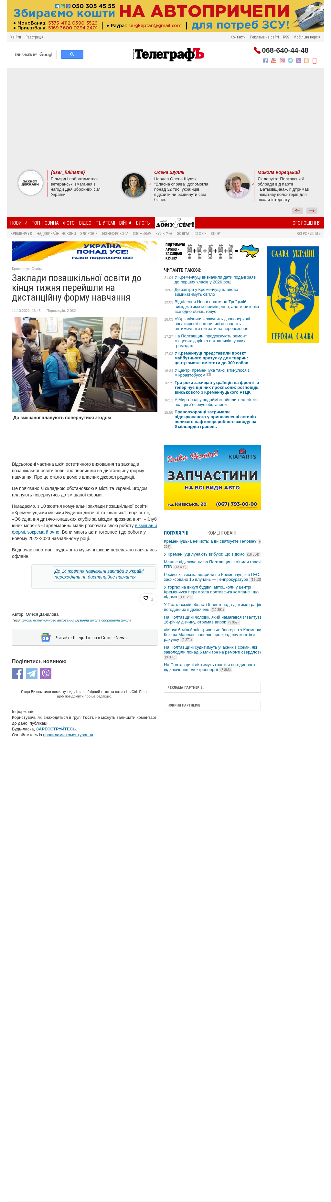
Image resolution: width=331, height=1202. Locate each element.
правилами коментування (68, 734)
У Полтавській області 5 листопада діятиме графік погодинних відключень (213, 607)
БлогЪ (143, 223)
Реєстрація (35, 37)
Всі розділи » (309, 233)
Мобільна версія (307, 37)
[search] (33, 55)
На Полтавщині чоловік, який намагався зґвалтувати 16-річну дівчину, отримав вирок (215, 619)
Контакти (238, 37)
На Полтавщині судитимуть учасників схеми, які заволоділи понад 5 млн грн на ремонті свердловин (214, 652)
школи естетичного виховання (48, 620)
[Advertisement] (165, 118)
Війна (125, 223)
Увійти (15, 37)
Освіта (182, 233)
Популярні (176, 533)
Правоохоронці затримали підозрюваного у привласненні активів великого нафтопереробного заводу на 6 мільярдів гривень (215, 419)
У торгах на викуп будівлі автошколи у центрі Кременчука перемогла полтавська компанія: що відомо (211, 592)
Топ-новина (45, 223)
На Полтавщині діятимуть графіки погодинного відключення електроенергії (209, 667)
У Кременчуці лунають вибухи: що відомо (212, 554)
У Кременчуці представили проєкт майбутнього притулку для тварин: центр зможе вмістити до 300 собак (211, 358)
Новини (18, 223)
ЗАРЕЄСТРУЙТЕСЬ (56, 729)
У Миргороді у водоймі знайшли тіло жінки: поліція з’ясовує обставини (216, 402)
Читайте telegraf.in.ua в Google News (91, 638)
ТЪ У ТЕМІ (105, 223)
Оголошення (307, 223)
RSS (286, 37)
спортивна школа (116, 620)
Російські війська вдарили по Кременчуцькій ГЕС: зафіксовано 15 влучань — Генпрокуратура (214, 577)
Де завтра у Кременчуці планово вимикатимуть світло (206, 292)
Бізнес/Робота (115, 233)
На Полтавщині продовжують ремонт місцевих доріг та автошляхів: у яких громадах (211, 341)
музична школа (88, 620)
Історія (200, 233)
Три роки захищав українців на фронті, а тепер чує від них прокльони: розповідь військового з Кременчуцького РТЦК (217, 387)
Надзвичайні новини (56, 233)
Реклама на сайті (264, 37)
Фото (69, 223)
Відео (85, 223)
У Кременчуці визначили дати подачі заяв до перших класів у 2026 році (215, 279)
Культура (163, 233)
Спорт (216, 233)
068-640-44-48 (285, 50)
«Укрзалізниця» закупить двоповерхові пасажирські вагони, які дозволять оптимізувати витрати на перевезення (212, 323)
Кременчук (21, 233)
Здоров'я (89, 233)
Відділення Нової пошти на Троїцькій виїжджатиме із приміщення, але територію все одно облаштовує (217, 306)
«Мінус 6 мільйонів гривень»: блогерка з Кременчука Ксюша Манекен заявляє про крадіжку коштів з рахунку (215, 634)
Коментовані (222, 533)
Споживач (142, 233)
